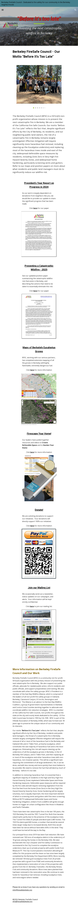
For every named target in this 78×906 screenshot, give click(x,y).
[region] (39, 3)
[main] (39, 26)
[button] (2, 10)
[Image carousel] (38, 86)
